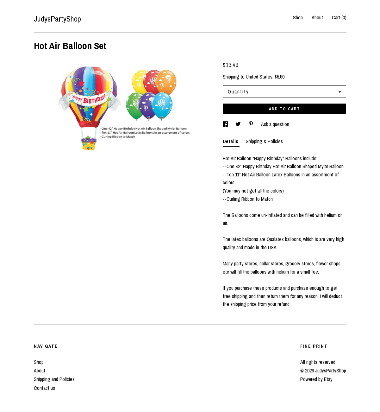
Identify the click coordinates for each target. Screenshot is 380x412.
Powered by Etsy (316, 379)
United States (259, 76)
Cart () (339, 17)
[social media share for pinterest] (251, 124)
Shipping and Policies (54, 379)
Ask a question (275, 124)
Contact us (44, 387)
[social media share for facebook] (226, 124)
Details (231, 141)
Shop (298, 17)
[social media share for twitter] (238, 124)
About (317, 17)
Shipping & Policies (264, 141)
